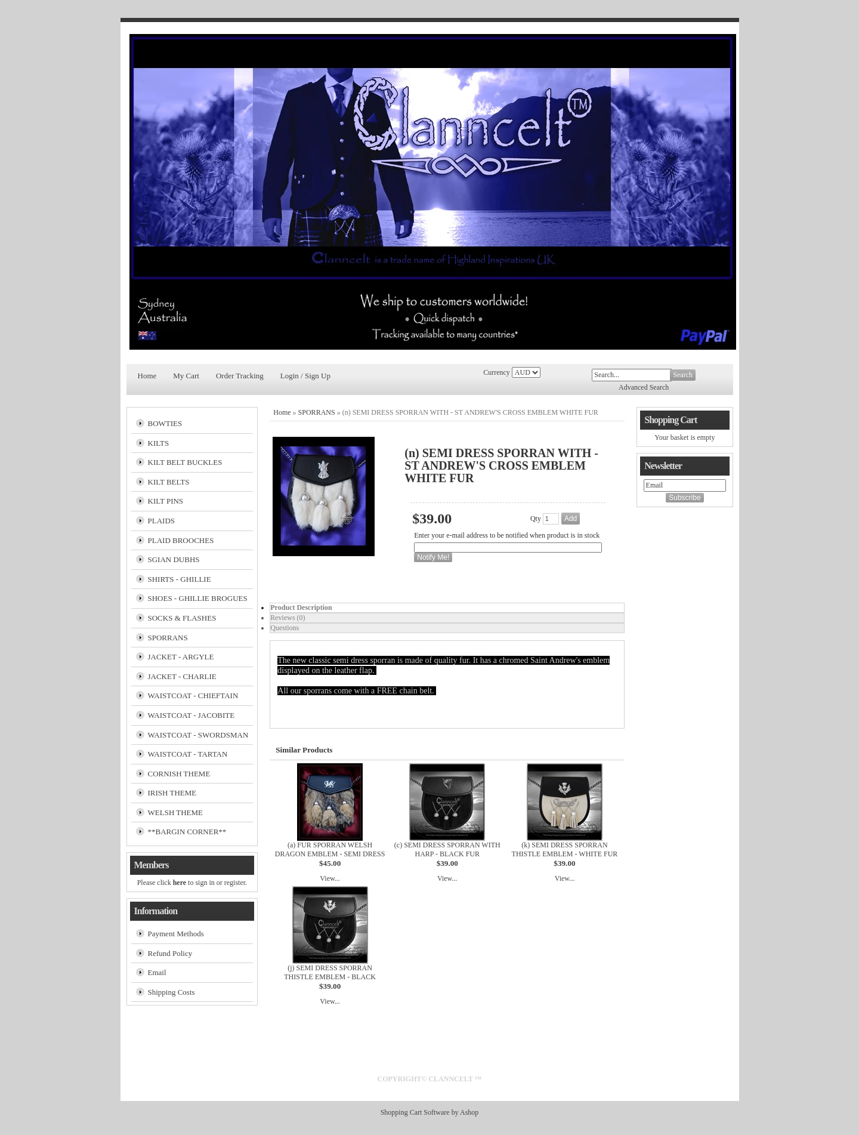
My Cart (186, 375)
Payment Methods (176, 933)
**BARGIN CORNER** (187, 831)
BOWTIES (165, 423)
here (179, 882)
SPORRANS (168, 637)
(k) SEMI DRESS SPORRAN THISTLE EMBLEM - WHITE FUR (565, 849)
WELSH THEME (175, 812)
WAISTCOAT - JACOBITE (191, 715)
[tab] (447, 608)
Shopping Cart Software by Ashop (430, 1112)
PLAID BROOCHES (181, 540)
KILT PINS (166, 500)
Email (157, 972)
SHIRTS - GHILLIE (179, 579)
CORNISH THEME (179, 773)
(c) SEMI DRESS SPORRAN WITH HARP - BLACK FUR (447, 849)
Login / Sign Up (305, 375)
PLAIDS (161, 520)
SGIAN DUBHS (174, 559)
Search (683, 375)
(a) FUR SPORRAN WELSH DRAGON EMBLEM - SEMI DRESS (330, 849)
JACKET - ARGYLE (181, 656)
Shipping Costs (171, 992)
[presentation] (447, 607)
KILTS (158, 443)
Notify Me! (433, 557)
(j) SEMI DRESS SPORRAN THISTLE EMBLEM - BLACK (330, 972)
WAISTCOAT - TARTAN (188, 754)
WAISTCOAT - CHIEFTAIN (193, 695)
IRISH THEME (172, 792)
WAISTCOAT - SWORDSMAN (198, 734)
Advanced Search (644, 387)
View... (330, 878)
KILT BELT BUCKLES (185, 462)
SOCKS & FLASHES (182, 617)
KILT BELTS (169, 481)
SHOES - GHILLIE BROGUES (198, 598)
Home (147, 375)
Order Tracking (240, 375)
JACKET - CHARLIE (182, 676)
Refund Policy (170, 953)
